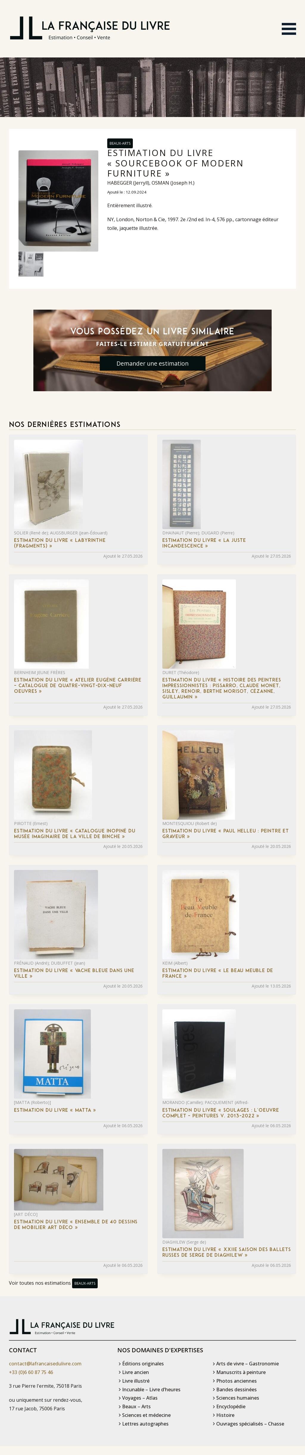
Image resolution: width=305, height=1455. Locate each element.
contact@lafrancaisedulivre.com (45, 1364)
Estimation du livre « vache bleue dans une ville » (74, 974)
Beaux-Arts (120, 143)
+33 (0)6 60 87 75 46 (31, 1372)
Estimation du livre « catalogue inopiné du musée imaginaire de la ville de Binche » (75, 834)
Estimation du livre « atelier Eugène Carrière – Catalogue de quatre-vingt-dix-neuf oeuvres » (77, 686)
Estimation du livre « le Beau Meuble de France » (217, 974)
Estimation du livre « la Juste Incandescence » (204, 544)
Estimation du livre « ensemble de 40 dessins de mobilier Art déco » (76, 1225)
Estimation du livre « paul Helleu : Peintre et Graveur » (225, 834)
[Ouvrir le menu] (289, 29)
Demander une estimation (152, 364)
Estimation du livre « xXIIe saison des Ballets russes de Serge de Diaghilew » (226, 1253)
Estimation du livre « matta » (55, 1110)
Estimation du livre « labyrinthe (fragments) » (60, 544)
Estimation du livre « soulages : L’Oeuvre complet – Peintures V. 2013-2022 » (220, 1113)
